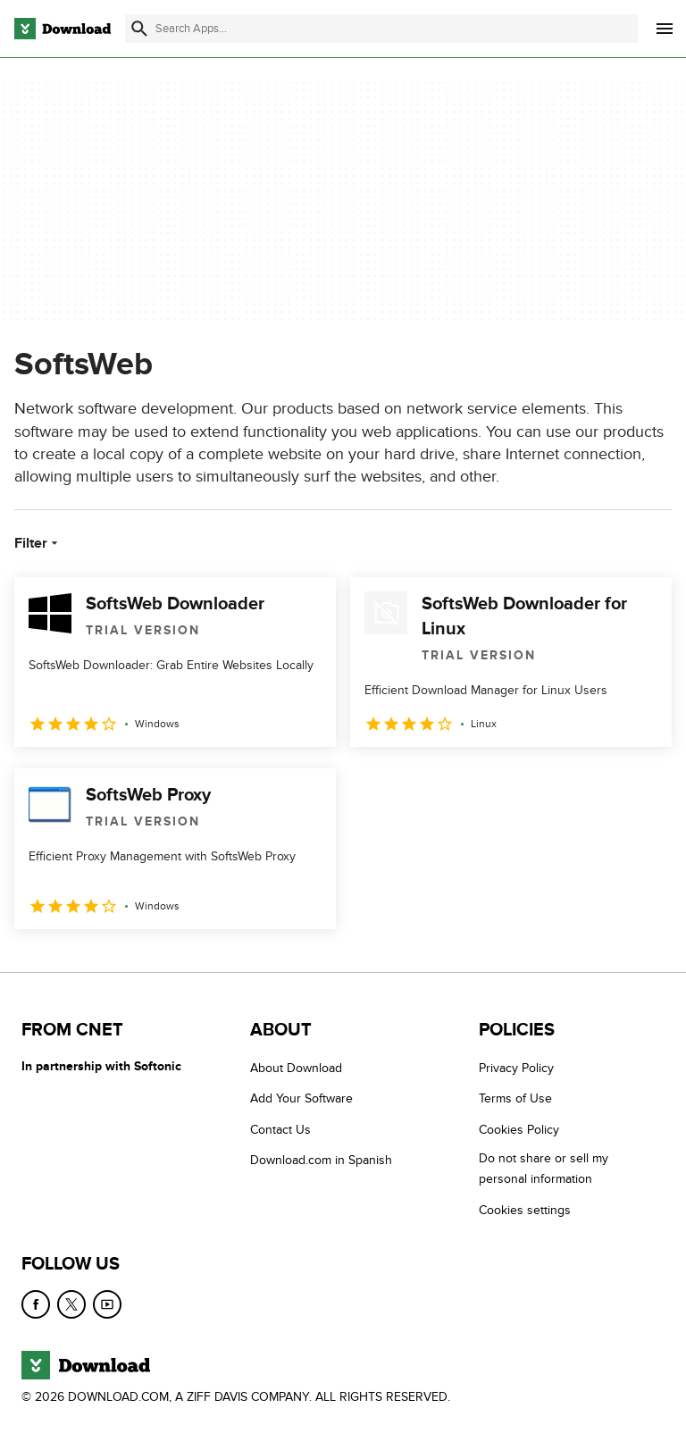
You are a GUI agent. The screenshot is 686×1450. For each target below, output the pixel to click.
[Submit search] (139, 28)
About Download (296, 1068)
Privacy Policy (516, 1068)
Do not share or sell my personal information (543, 1168)
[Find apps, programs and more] (381, 28)
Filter (38, 543)
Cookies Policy (519, 1129)
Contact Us (280, 1129)
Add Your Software (301, 1098)
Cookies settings (525, 1209)
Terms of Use (515, 1098)
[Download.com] (62, 28)
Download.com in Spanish (321, 1160)
